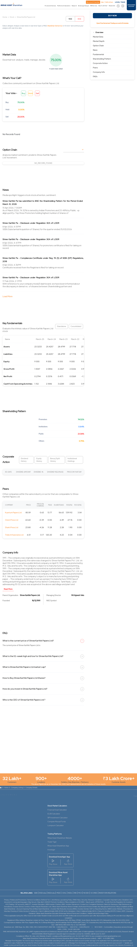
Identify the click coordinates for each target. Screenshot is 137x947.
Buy (23, 93)
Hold (30, 93)
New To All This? (102, 6)
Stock (12, 17)
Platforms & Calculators (63, 6)
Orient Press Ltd (11, 520)
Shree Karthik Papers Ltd (26, 17)
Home (5, 17)
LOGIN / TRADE (120, 2)
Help (102, 2)
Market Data (98, 37)
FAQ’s (95, 76)
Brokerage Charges (83, 6)
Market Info (112, 6)
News (95, 50)
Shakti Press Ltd (11, 527)
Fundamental (98, 54)
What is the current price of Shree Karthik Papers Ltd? (28, 640)
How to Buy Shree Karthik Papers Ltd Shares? (24, 678)
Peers (95, 68)
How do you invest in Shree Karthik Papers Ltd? (25, 688)
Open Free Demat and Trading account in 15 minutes (112, 23)
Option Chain (98, 46)
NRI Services (93, 6)
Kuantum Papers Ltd (13, 512)
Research (74, 6)
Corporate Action (100, 63)
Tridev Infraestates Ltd (14, 535)
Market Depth (98, 41)
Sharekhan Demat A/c (55, 26)
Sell (37, 93)
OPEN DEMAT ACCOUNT (131, 5)
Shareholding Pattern (102, 59)
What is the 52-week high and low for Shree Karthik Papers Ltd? (33, 656)
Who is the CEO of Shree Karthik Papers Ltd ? (24, 699)
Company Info (99, 72)
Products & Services (50, 6)
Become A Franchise (93, 2)
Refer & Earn (109, 2)
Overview (99, 32)
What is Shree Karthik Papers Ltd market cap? (24, 667)
